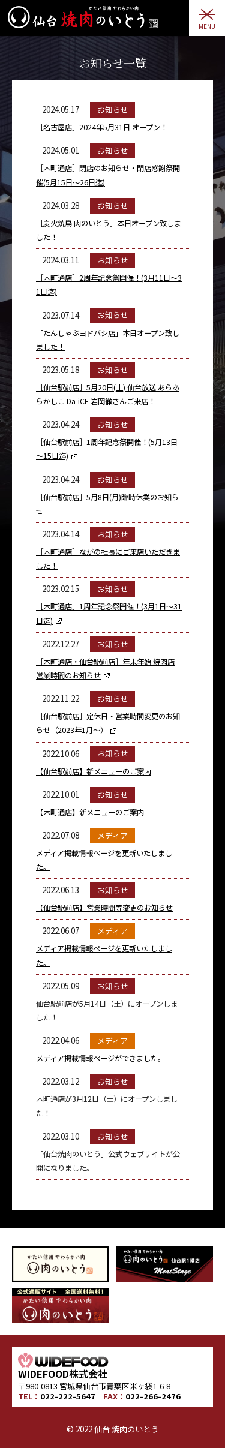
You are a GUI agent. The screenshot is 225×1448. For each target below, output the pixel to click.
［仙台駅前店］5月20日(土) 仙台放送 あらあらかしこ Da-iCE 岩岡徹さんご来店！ (107, 394)
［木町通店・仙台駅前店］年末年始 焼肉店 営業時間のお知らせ (105, 668)
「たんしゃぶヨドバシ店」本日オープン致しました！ (107, 340)
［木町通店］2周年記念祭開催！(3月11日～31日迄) (109, 284)
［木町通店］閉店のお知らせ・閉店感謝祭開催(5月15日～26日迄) (108, 175)
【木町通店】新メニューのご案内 (90, 812)
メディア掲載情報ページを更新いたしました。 (104, 860)
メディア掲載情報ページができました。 (100, 1058)
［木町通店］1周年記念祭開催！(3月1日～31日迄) (109, 613)
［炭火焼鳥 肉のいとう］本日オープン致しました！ (108, 230)
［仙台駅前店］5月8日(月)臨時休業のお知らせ (107, 504)
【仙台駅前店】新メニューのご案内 (93, 771)
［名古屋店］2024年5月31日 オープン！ (101, 127)
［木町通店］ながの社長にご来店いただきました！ (108, 558)
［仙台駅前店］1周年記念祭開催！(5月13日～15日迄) (107, 449)
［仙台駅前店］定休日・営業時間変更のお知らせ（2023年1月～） (108, 723)
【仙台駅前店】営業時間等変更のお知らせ (104, 907)
